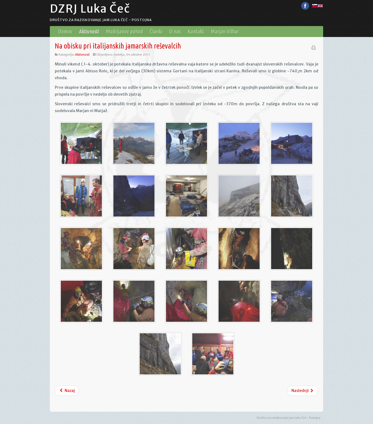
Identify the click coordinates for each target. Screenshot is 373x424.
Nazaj (67, 390)
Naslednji (302, 390)
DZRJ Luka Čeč (90, 9)
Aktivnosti (82, 54)
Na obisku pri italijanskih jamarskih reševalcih (118, 46)
